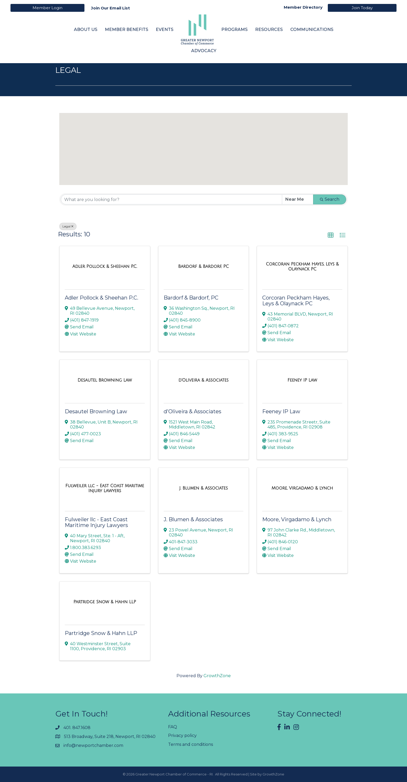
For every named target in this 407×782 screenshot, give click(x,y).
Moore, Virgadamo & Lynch (296, 519)
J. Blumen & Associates (193, 519)
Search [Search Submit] (329, 199)
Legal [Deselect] (67, 226)
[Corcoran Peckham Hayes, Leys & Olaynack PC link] (302, 267)
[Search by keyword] (171, 199)
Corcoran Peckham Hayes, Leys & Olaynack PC (296, 301)
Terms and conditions (190, 744)
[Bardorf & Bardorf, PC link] (203, 266)
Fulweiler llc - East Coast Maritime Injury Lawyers (96, 522)
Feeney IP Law (281, 411)
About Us (85, 29)
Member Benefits (126, 29)
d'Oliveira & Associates (192, 411)
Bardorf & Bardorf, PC (191, 298)
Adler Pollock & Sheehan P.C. (101, 298)
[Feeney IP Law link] (302, 380)
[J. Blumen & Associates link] (203, 488)
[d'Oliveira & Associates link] (204, 380)
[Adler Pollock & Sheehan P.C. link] (104, 266)
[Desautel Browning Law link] (105, 380)
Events (164, 29)
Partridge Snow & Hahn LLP (101, 633)
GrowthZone (217, 675)
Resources (269, 29)
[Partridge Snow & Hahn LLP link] (104, 602)
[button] (208, 166)
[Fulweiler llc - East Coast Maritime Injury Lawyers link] (105, 488)
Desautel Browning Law (96, 411)
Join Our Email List (110, 8)
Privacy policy (182, 735)
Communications (311, 29)
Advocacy (203, 50)
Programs (234, 29)
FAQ (172, 726)
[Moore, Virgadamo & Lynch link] (302, 488)
